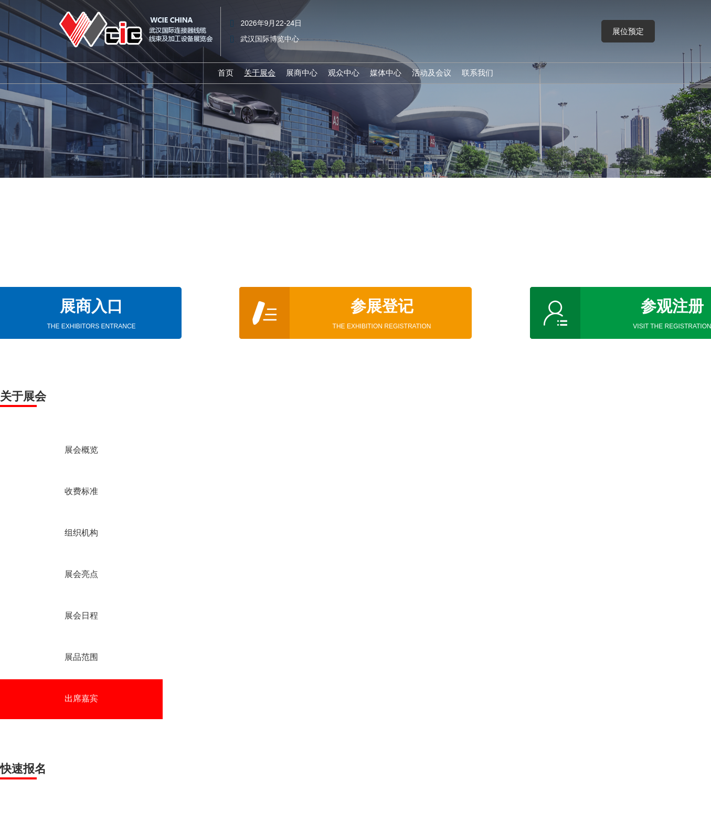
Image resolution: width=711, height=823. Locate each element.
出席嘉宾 (81, 699)
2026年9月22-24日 (271, 23)
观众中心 (343, 72)
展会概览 (81, 450)
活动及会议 (431, 72)
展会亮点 (81, 575)
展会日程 (81, 616)
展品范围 (81, 658)
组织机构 (81, 533)
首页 (226, 72)
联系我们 (477, 72)
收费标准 (81, 492)
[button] (628, 31)
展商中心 (301, 72)
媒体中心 (385, 72)
